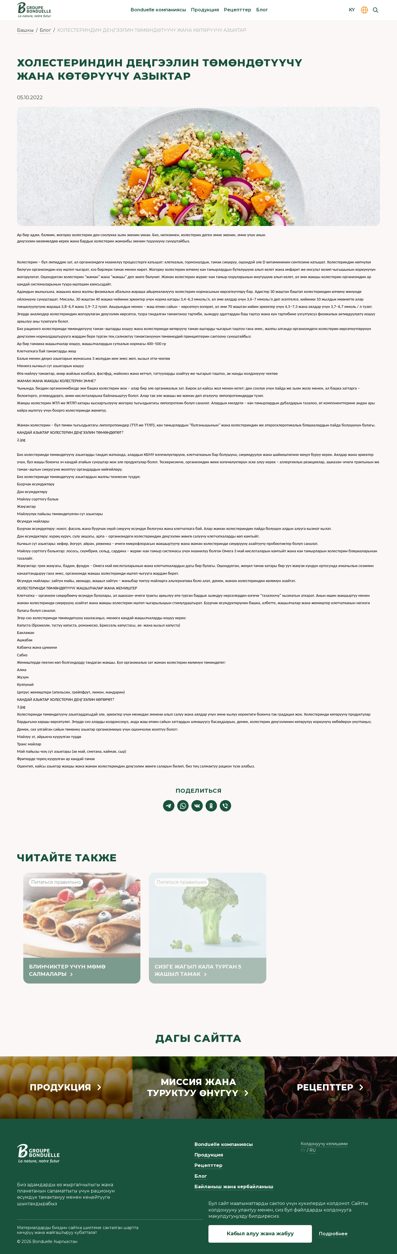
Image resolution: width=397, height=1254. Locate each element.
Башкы (25, 30)
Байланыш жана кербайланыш (234, 1186)
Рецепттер (237, 9)
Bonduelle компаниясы (158, 9)
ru (312, 1150)
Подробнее (333, 1233)
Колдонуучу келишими (324, 1143)
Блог (262, 9)
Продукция (205, 9)
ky (303, 1150)
